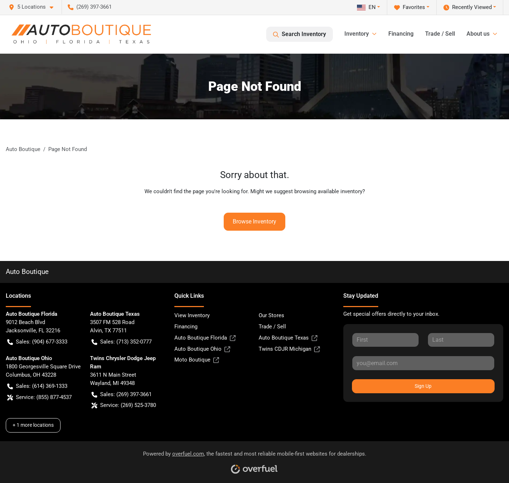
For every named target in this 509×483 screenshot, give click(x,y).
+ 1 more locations (33, 425)
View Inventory (192, 315)
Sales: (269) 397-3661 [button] (121, 394)
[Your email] (423, 363)
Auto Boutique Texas (288, 338)
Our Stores (271, 315)
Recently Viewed (467, 7)
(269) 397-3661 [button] (90, 7)
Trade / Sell (440, 33)
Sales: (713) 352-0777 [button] (121, 342)
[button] (34, 7)
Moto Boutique (196, 360)
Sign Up (423, 386)
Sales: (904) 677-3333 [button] (37, 342)
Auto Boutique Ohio (202, 349)
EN (366, 7)
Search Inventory (299, 34)
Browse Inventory (254, 221)
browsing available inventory (328, 191)
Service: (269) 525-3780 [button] (123, 405)
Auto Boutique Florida (205, 338)
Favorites (409, 7)
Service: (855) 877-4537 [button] (39, 397)
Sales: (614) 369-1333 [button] (37, 386)
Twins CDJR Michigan (289, 349)
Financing (401, 33)
